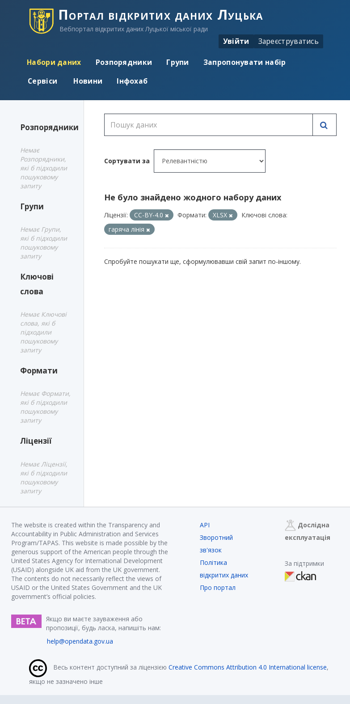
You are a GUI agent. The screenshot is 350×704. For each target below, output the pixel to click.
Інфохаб (132, 81)
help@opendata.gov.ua (80, 641)
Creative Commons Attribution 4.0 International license (248, 667)
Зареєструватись (288, 41)
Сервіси (42, 81)
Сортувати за (127, 161)
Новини (87, 81)
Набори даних (54, 62)
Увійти (236, 41)
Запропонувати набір (244, 62)
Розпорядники (124, 62)
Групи (177, 62)
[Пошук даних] (208, 125)
